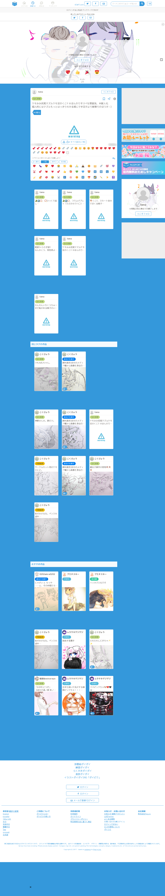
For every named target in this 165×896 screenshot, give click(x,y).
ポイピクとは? (42, 814)
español (6, 816)
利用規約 (73, 814)
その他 (63, 162)
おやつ (54, 162)
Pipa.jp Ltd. (97, 849)
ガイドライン (75, 816)
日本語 (5, 835)
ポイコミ (107, 829)
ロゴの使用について (112, 827)
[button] (30, 887)
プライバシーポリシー (79, 819)
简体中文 (6, 824)
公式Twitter (109, 816)
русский (6, 832)
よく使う (36, 162)
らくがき (37, 98)
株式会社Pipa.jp (144, 814)
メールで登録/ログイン (82, 800)
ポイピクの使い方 (44, 816)
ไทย (4, 829)
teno (83, 51)
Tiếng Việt (7, 819)
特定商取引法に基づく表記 (80, 821)
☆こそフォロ (82, 60)
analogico (88, 849)
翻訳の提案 (14, 811)
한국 (4, 821)
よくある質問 (109, 819)
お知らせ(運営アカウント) (114, 814)
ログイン (82, 787)
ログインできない (111, 824)
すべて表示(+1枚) (74, 142)
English (6, 814)
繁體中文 (6, 827)
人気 (45, 162)
